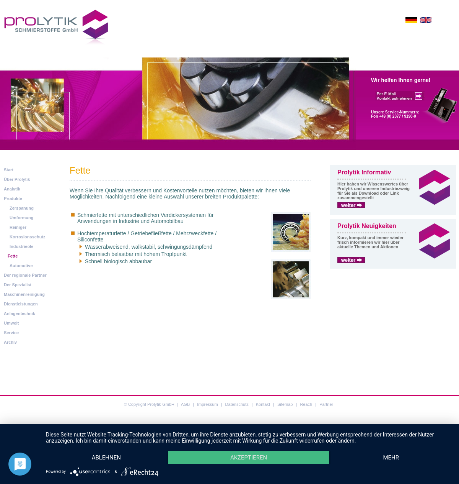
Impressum (207, 404)
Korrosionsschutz (28, 237)
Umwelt (11, 323)
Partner (326, 404)
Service (11, 332)
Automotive (21, 265)
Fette (13, 256)
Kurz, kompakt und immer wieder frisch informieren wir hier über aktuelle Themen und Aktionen (370, 242)
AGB (185, 404)
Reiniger (18, 227)
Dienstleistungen (21, 304)
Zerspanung (22, 208)
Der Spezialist (17, 284)
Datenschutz (237, 404)
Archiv (10, 342)
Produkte (13, 198)
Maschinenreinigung (24, 294)
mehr (391, 457)
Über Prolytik (17, 179)
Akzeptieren (248, 457)
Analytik (12, 189)
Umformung (21, 217)
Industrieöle (21, 246)
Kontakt (263, 404)
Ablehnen (106, 457)
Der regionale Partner (25, 275)
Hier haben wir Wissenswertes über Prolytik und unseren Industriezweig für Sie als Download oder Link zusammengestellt (373, 191)
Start (8, 169)
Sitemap (285, 404)
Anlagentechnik (19, 313)
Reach (306, 404)
